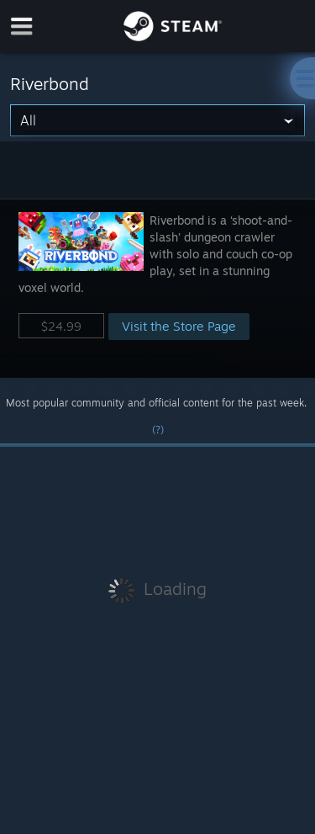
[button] (157, 288)
